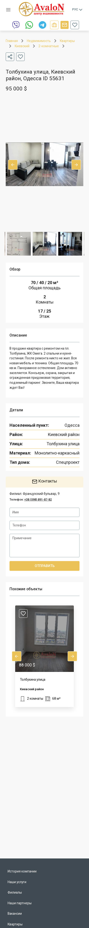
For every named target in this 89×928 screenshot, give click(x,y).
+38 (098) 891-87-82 (38, 499)
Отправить (44, 566)
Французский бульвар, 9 (41, 494)
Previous (13, 165)
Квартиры (67, 41)
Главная (12, 41)
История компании (22, 871)
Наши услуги (17, 882)
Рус (77, 9)
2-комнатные (48, 46)
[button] (44, 656)
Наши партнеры (20, 903)
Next (76, 165)
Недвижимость (39, 41)
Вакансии (15, 913)
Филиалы (15, 892)
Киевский (22, 46)
